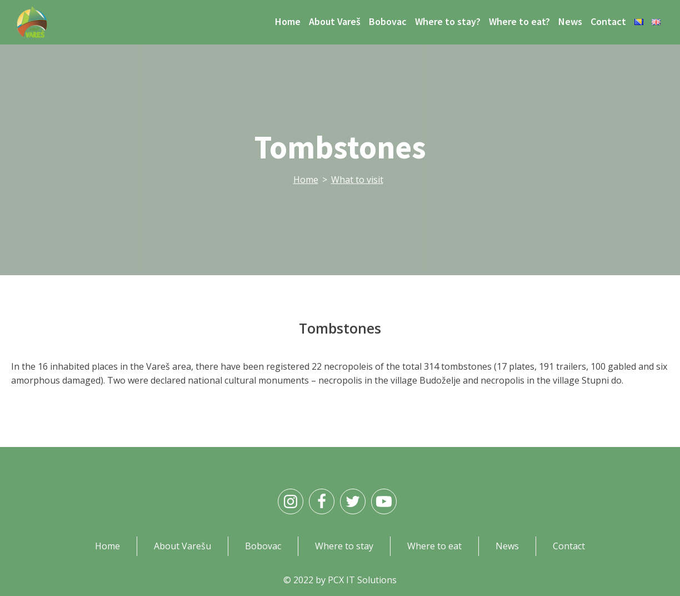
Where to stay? (448, 21)
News (570, 21)
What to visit (357, 179)
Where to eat (434, 546)
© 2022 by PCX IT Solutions (340, 580)
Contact (608, 21)
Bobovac (388, 21)
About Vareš (335, 21)
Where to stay (344, 546)
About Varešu (182, 546)
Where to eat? (519, 21)
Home (288, 21)
